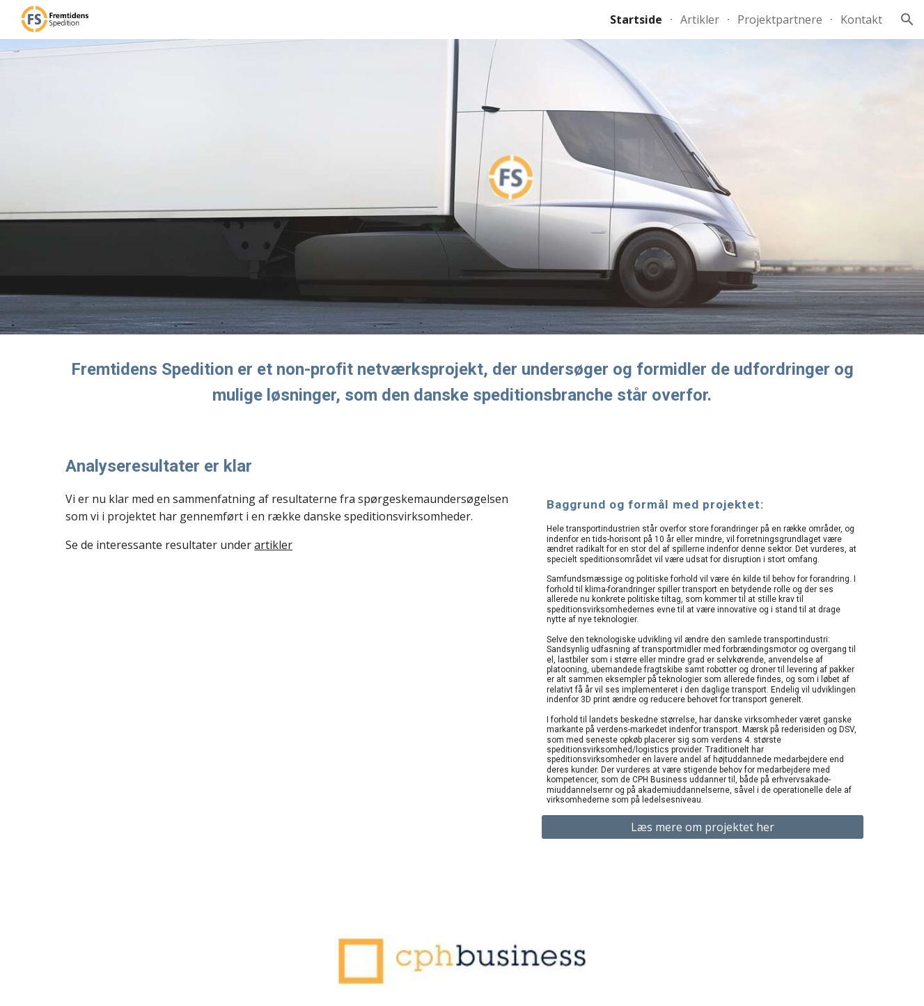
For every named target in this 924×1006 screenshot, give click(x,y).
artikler (273, 544)
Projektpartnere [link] (779, 19)
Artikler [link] (699, 19)
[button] (907, 19)
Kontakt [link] (861, 19)
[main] (461, 383)
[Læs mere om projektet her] (702, 827)
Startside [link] (636, 19)
